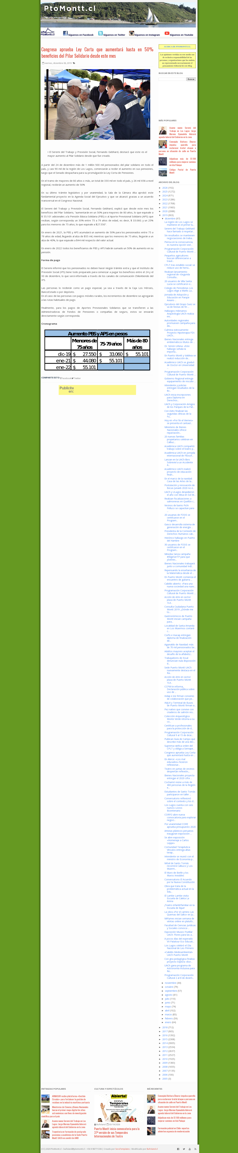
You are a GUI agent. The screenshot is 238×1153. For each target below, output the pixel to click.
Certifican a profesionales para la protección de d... (178, 727)
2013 (165, 1047)
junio (167, 1002)
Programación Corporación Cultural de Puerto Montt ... (180, 250)
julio (167, 998)
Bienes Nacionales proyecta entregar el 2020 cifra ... (179, 777)
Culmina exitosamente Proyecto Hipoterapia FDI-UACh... (179, 332)
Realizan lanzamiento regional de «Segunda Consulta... (177, 274)
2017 (165, 1031)
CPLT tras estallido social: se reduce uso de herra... (179, 266)
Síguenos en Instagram (147, 35)
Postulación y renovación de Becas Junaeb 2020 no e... (179, 487)
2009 (165, 1062)
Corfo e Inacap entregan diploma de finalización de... (177, 637)
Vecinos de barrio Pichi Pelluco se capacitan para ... (179, 508)
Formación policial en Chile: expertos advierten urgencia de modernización (174, 1129)
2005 (165, 1078)
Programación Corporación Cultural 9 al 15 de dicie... (179, 734)
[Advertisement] (175, 98)
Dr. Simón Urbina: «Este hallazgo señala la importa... (177, 348)
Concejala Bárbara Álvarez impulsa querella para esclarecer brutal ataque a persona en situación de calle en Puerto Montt (177, 148)
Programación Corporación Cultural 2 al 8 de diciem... (179, 976)
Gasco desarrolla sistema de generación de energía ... (179, 526)
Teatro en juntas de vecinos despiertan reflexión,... (179, 770)
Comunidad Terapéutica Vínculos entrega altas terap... (177, 849)
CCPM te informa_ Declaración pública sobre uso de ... (179, 689)
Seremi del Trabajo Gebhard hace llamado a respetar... (179, 230)
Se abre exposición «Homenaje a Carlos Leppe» (176, 840)
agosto (169, 994)
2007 (165, 1070)
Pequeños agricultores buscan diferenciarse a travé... (177, 258)
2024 (165, 195)
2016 (165, 1035)
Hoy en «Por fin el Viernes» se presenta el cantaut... (178, 422)
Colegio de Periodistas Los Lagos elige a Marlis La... (178, 289)
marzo (168, 1014)
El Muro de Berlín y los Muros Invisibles (176, 874)
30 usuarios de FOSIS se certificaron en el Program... (177, 547)
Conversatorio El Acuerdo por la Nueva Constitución (179, 881)
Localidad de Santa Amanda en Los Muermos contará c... (179, 628)
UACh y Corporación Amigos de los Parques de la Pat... (179, 405)
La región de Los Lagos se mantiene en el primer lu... (179, 223)
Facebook (66, 378)
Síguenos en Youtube (181, 35)
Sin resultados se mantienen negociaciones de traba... (179, 237)
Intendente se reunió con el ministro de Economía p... (179, 858)
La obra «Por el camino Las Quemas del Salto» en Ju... (179, 913)
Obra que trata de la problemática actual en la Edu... (179, 888)
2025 (165, 191)
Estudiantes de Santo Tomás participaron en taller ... (179, 793)
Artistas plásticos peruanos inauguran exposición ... (178, 832)
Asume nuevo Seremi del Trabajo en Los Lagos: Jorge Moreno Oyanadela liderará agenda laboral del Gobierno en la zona (177, 132)
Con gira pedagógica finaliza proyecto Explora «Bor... (179, 960)
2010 (165, 1059)
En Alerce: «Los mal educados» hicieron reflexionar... (176, 762)
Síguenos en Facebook (80, 35)
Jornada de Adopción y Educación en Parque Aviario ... (176, 297)
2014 (165, 1043)
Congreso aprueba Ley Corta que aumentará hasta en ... (179, 754)
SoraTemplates (122, 1149)
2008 (165, 1066)
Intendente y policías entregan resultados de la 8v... (179, 388)
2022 (165, 203)
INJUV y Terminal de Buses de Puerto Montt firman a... (180, 704)
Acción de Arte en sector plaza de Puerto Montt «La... (177, 599)
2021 (165, 207)
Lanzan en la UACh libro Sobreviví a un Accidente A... (178, 462)
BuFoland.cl (152, 1149)
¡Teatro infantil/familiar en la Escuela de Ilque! (179, 906)
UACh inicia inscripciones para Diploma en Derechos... (177, 397)
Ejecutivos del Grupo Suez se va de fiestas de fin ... (179, 306)
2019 (165, 215)
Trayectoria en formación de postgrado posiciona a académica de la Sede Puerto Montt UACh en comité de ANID (69, 1135)
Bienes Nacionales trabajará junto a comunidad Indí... (179, 565)
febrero (169, 1018)
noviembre (170, 982)
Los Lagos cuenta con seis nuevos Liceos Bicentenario (178, 807)
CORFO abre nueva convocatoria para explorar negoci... (180, 817)
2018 (165, 1027)
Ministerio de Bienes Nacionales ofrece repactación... (175, 430)
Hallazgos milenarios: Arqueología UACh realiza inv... (179, 313)
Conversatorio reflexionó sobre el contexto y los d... (179, 800)
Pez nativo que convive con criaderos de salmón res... (179, 711)
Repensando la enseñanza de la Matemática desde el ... (180, 572)
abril (167, 1010)
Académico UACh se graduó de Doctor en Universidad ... (179, 365)
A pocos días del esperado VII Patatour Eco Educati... (179, 940)
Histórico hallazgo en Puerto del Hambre (179, 539)
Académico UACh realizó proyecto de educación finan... (177, 471)
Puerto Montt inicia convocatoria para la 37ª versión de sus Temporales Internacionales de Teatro (116, 1132)
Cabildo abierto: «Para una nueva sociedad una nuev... (180, 585)
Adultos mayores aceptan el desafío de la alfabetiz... (179, 653)
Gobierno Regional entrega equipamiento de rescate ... (180, 380)
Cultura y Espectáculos (108, 1088)
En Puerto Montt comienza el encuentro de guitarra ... (180, 578)
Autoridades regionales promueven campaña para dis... (179, 323)
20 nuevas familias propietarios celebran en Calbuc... (178, 439)
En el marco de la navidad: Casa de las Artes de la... (178, 480)
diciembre (170, 218)
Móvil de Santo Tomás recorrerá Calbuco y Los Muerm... (178, 866)
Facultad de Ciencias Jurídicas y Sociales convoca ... (180, 927)
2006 (165, 1074)
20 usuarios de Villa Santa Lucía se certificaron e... (178, 283)
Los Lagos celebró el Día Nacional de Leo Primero (179, 947)
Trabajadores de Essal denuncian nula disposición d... (180, 660)
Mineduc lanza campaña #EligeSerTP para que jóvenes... (177, 556)
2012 (165, 1051)
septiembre (171, 990)
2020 (165, 211)
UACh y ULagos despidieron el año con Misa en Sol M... (180, 493)
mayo (168, 1006)
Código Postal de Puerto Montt (182, 171)
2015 (165, 1039)
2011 (165, 1055)
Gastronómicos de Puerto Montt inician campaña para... (178, 618)
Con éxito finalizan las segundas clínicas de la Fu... (177, 413)
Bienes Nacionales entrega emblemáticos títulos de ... (179, 341)
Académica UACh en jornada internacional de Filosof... (179, 454)
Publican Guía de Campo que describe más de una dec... (179, 740)
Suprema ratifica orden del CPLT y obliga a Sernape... (179, 747)
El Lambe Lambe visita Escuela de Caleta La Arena (176, 898)
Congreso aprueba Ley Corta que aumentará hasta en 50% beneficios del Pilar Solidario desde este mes (97, 52)
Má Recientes (154, 1088)
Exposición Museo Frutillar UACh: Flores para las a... (178, 933)
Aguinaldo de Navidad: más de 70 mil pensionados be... (180, 646)
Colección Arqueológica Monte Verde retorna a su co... (179, 719)
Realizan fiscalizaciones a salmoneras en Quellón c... (179, 500)
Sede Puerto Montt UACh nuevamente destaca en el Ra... (179, 670)
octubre (169, 986)
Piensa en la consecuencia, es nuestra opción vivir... (178, 243)
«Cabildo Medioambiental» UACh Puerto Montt (178, 953)
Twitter (76, 378)
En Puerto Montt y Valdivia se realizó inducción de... (180, 357)
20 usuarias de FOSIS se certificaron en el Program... (177, 517)
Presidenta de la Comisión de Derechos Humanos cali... (180, 532)
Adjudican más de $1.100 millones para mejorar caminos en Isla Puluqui (182, 162)
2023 (165, 199)
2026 (165, 187)
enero (168, 1022)
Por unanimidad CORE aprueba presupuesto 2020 (180, 825)
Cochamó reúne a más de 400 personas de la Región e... (179, 785)
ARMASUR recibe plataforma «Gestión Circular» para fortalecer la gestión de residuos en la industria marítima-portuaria (71, 1099)
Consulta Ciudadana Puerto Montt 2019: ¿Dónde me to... (179, 609)
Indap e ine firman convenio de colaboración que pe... (179, 697)
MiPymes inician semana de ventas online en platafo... (179, 920)
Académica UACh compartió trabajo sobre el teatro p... (179, 448)
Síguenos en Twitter (114, 35)
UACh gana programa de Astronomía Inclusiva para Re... (179, 968)
